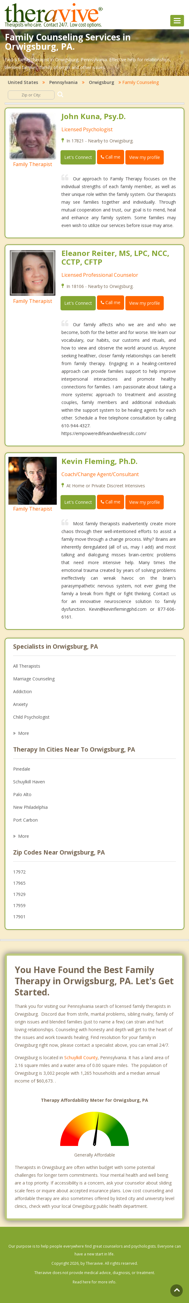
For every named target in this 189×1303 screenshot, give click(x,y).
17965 (19, 883)
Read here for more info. (94, 1282)
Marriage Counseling (34, 679)
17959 (19, 905)
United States (23, 82)
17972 (19, 872)
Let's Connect (78, 157)
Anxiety (20, 704)
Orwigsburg (101, 82)
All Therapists (26, 666)
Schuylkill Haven (29, 782)
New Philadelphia (30, 807)
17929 (19, 894)
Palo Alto (22, 794)
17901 (19, 917)
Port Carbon (25, 820)
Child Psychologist (31, 717)
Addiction (22, 691)
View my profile (144, 157)
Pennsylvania (63, 82)
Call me (110, 157)
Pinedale (21, 769)
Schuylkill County (81, 1057)
